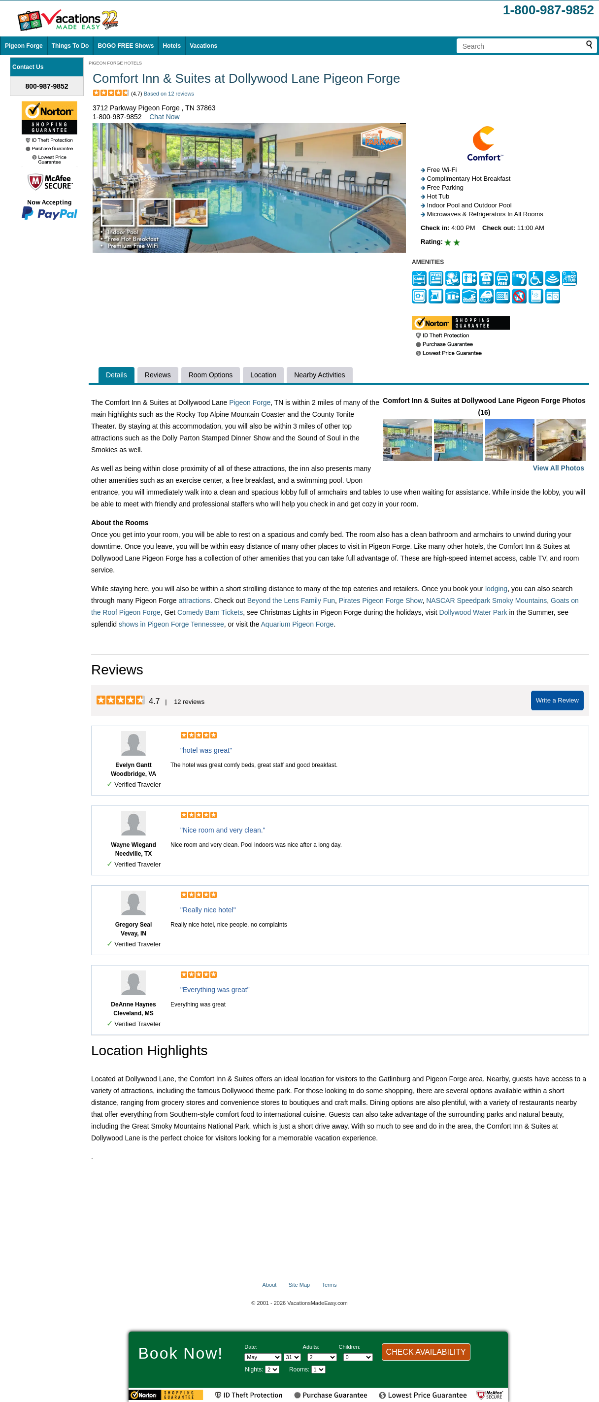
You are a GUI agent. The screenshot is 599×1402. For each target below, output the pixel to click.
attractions (194, 600)
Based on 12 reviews (169, 94)
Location (263, 375)
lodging (496, 589)
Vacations (203, 45)
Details (116, 375)
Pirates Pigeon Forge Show (381, 600)
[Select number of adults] (322, 1357)
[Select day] (292, 1357)
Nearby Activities (319, 375)
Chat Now (164, 117)
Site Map (299, 1285)
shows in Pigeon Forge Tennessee (171, 624)
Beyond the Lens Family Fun (291, 600)
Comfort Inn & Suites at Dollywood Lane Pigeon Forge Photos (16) (484, 435)
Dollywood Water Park (473, 612)
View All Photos (558, 468)
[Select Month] (263, 1357)
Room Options (211, 375)
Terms (329, 1285)
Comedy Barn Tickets (210, 612)
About (270, 1285)
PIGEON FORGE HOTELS (115, 63)
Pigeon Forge (24, 45)
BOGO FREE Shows (126, 45)
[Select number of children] (358, 1357)
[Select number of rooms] (318, 1369)
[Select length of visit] (272, 1369)
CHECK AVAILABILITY (426, 1352)
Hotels (172, 45)
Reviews (158, 375)
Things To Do (70, 45)
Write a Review (557, 700)
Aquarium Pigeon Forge (297, 624)
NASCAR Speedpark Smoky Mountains (486, 600)
